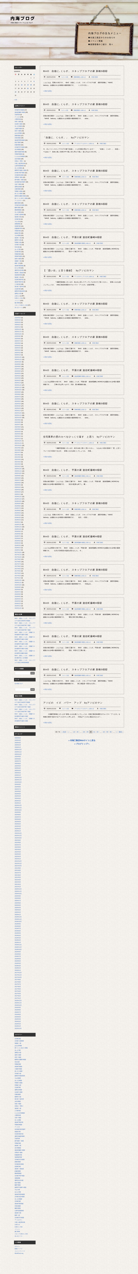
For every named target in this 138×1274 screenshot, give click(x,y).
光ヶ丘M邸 (18, 212)
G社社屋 (17, 247)
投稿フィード (18, 1248)
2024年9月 (18, 364)
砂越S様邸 (18, 145)
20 (77, 732)
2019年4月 (18, 515)
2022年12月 (18, 413)
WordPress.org (19, 1253)
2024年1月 (18, 382)
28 (84, 732)
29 (87, 732)
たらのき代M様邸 (20, 156)
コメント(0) (64, 77)
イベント (17, 300)
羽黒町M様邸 (18, 154)
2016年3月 (18, 601)
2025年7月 (18, 341)
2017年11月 (18, 554)
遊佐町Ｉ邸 (18, 238)
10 (74, 732)
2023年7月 (18, 396)
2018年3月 (18, 545)
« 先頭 (64, 732)
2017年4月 (18, 571)
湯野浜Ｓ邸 (18, 293)
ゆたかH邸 (18, 268)
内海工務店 (94, 77)
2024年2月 (18, 380)
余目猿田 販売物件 (20, 182)
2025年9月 (18, 336)
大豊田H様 (18, 119)
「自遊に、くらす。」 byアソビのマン (66, 137)
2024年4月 (18, 376)
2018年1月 (18, 550)
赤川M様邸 (18, 149)
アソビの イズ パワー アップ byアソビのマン (73, 702)
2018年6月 (18, 538)
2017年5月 (18, 568)
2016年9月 (18, 587)
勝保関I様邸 (18, 210)
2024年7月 (18, 369)
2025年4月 (18, 348)
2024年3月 (18, 378)
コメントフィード (20, 1251)
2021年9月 (18, 448)
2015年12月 (18, 608)
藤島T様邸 (18, 207)
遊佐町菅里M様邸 (20, 140)
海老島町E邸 (18, 275)
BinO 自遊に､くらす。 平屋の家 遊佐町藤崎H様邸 (72, 237)
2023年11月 (18, 387)
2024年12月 (18, 357)
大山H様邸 (18, 235)
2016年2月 (18, 603)
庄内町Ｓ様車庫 (19, 214)
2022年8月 (18, 422)
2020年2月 (18, 492)
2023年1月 (18, 410)
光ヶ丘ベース (18, 307)
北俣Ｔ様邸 (18, 184)
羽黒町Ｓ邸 (18, 242)
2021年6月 (18, 455)
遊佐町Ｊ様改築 (19, 272)
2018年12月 (18, 524)
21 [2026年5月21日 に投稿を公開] (28, 88)
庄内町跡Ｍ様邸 (19, 175)
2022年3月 (18, 434)
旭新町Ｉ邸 (18, 261)
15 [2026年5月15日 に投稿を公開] (31, 85)
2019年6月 (18, 510)
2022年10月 (18, 417)
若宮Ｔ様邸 (18, 131)
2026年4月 (18, 320)
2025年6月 (18, 343)
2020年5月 (18, 485)
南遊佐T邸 (18, 233)
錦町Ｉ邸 (17, 263)
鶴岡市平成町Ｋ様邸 (20, 170)
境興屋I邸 (17, 224)
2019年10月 (18, 501)
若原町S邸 (18, 226)
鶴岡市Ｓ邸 (18, 240)
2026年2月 (18, 324)
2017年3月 (18, 573)
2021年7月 (18, 452)
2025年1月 (18, 355)
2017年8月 (18, 561)
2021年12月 (18, 441)
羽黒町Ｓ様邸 (18, 191)
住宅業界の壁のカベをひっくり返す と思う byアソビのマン (79, 436)
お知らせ (83, 77)
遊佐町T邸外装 (19, 282)
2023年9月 (18, 392)
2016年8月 (18, 589)
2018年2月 (18, 547)
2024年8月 (18, 366)
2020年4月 (18, 487)
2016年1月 (18, 606)
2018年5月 (18, 541)
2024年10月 (18, 362)
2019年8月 (18, 506)
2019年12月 (18, 496)
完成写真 (17, 114)
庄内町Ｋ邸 (18, 244)
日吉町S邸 (18, 289)
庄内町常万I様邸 (19, 110)
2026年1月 (18, 327)
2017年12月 (18, 552)
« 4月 (15, 99)
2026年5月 (18, 317)
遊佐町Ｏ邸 (18, 217)
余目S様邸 (18, 159)
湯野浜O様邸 (18, 186)
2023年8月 (18, 394)
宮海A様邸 (18, 138)
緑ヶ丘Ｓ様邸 (18, 193)
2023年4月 (18, 403)
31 (94, 732)
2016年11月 (18, 582)
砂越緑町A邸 (18, 228)
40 (104, 732)
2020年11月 (18, 471)
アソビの (77, 143)
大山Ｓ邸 (17, 221)
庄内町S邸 (18, 219)
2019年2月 (18, 520)
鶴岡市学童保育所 (20, 291)
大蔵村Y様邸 (18, 128)
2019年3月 (18, 517)
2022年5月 (18, 429)
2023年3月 (18, 406)
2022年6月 (18, 427)
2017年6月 (18, 566)
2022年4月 (18, 431)
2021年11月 (18, 443)
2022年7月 (18, 424)
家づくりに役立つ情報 (21, 198)
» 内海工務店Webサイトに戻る (82, 740)
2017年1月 (18, 578)
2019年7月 (18, 508)
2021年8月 (18, 450)
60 (111, 732)
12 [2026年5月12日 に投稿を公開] (21, 85)
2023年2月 (18, 408)
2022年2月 (18, 436)
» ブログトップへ (81, 744)
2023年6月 (18, 399)
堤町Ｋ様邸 (18, 258)
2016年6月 (18, 594)
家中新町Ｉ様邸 (19, 179)
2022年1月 (18, 438)
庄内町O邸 (18, 251)
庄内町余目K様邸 (20, 205)
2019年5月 (18, 513)
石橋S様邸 (18, 189)
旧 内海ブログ (19, 683)
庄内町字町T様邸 (19, 172)
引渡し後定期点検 (20, 163)
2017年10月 (18, 557)
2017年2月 (18, 575)
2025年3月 (18, 350)
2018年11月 (18, 527)
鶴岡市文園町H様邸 (20, 196)
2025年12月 (18, 329)
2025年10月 (18, 334)
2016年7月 (18, 592)
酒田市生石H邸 (19, 270)
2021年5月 (18, 457)
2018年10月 (18, 529)
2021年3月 (18, 462)
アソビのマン (84, 143)
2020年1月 (18, 494)
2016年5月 (18, 596)
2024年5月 (18, 373)
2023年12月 (18, 385)
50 (107, 732)
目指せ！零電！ (19, 161)
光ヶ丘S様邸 (18, 126)
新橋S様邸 (77, 77)
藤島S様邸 (18, 203)
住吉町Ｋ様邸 (18, 124)
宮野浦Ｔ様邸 (18, 177)
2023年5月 (18, 401)
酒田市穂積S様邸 (20, 152)
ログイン (17, 1246)
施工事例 (17, 303)
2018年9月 (18, 531)
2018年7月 (18, 536)
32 (97, 732)
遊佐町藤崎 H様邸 (79, 243)
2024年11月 (18, 359)
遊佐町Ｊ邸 (18, 277)
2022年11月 (18, 415)
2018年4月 (18, 543)
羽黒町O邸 (18, 231)
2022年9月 (18, 420)
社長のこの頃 (18, 298)
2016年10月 (18, 585)
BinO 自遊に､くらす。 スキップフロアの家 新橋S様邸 (75, 71)
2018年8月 (18, 534)
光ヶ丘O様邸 (18, 168)
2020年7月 (18, 480)
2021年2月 (18, 464)
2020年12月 (18, 468)
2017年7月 (18, 564)
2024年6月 (18, 371)
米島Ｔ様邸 (18, 121)
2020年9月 (18, 475)
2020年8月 (18, 478)
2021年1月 (18, 466)
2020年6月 (18, 482)
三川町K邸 (18, 284)
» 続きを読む (47, 91)
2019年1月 (18, 522)
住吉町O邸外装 (19, 279)
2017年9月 (18, 559)
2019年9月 (18, 503)
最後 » (121, 732)
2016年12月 (18, 580)
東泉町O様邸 (18, 256)
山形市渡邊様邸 (19, 165)
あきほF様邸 (18, 133)
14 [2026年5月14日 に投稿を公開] (28, 85)
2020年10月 (18, 473)
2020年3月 (18, 489)
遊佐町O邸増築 (19, 265)
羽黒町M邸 (18, 254)
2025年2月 (18, 352)
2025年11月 (18, 331)
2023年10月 (18, 389)
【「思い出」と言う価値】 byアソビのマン (68, 270)
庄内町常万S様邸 (20, 147)
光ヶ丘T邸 (18, 249)
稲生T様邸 (18, 142)
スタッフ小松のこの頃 (21, 305)
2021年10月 (18, 445)
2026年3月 (18, 322)
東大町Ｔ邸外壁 (19, 286)
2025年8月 (18, 338)
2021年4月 (18, 459)
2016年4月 (18, 599)
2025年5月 (18, 345)
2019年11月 (18, 499)
